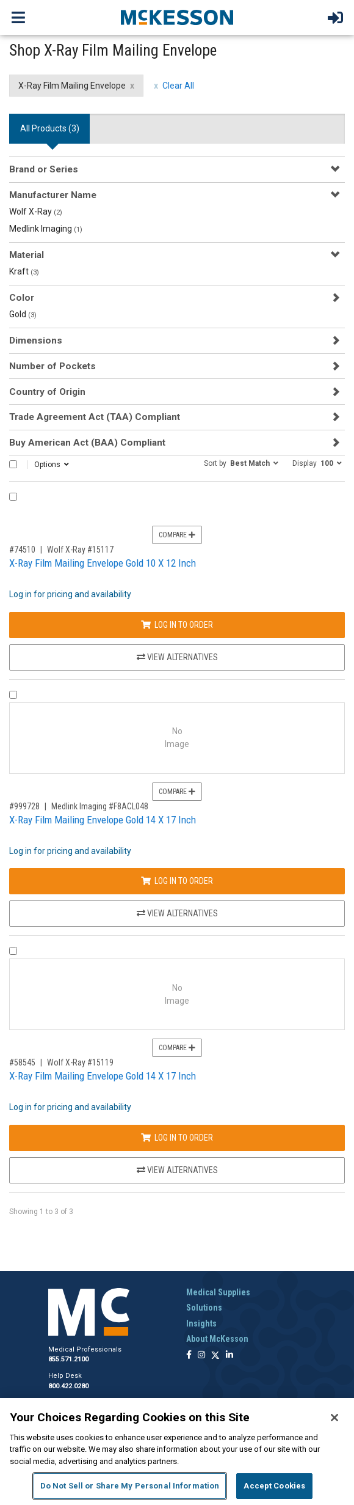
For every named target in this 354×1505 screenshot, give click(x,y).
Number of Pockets (52, 366)
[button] (241, 463)
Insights (201, 1323)
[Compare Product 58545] (13, 951)
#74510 (22, 549)
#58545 (22, 1062)
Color (21, 297)
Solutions (204, 1307)
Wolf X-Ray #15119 (80, 1062)
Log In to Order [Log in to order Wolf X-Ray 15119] (177, 1138)
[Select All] (13, 464)
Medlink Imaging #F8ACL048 (99, 806)
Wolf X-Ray (35, 211)
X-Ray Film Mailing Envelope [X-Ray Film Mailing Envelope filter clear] (72, 85)
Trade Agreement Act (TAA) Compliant (94, 416)
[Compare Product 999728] (13, 695)
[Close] (334, 1417)
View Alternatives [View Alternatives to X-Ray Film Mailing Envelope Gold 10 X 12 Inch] (177, 657)
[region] (177, 1451)
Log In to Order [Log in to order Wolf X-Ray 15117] (177, 625)
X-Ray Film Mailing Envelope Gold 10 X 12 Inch (102, 563)
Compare (177, 535)
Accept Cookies (274, 1485)
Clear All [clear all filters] (178, 85)
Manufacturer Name (52, 195)
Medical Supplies (218, 1292)
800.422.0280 (68, 1386)
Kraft (24, 271)
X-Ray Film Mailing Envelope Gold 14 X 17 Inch (102, 820)
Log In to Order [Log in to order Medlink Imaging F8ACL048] (177, 881)
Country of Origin (47, 391)
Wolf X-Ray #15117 (80, 549)
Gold (23, 314)
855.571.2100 (68, 1359)
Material (26, 254)
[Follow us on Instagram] (201, 1355)
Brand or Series (43, 169)
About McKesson (217, 1339)
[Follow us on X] (215, 1355)
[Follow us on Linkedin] (229, 1355)
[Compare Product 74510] (13, 497)
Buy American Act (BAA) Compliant (87, 442)
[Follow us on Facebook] (189, 1355)
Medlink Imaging (45, 229)
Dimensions (35, 340)
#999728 (24, 806)
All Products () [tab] (49, 128)
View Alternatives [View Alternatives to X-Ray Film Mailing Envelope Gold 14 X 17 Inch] (177, 913)
